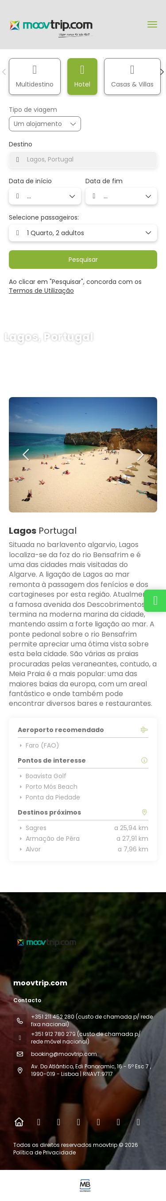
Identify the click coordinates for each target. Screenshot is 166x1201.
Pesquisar (83, 259)
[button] (4, 72)
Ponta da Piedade (49, 797)
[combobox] (83, 159)
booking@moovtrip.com (64, 1054)
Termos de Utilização (41, 290)
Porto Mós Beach (47, 787)
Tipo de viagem (33, 110)
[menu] (152, 24)
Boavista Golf (42, 776)
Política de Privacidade (44, 1152)
